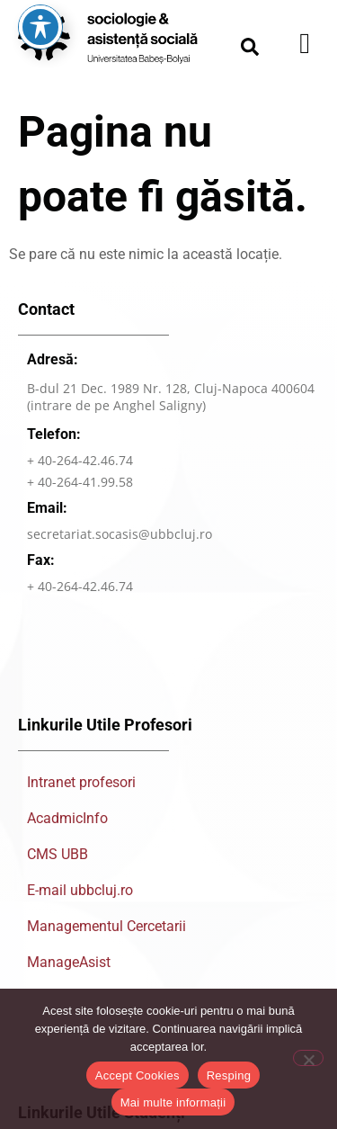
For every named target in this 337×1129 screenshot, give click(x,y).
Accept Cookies (137, 1075)
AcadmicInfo (67, 818)
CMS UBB (57, 854)
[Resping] (308, 1058)
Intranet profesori (81, 782)
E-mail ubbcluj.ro (80, 890)
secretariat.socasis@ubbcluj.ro (119, 533)
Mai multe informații (173, 1102)
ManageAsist (69, 962)
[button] (249, 46)
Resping (229, 1075)
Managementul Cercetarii (106, 926)
